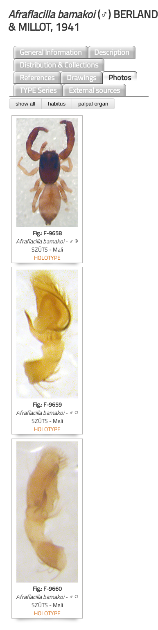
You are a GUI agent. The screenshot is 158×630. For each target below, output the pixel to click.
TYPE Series (38, 90)
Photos (119, 77)
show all (25, 104)
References (37, 77)
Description (111, 52)
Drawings (81, 77)
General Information (51, 52)
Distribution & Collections (59, 64)
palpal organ (93, 104)
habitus (56, 104)
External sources (94, 90)
